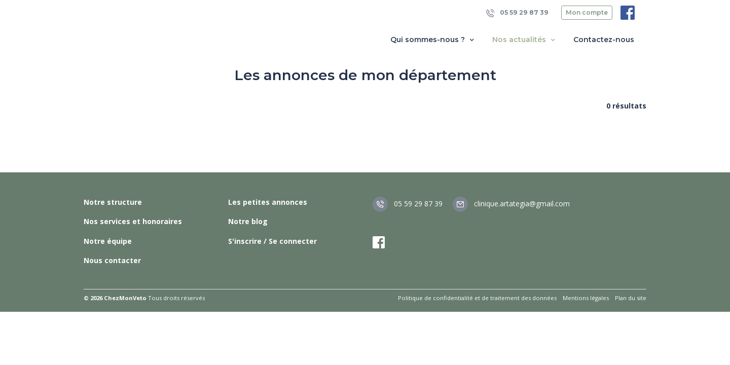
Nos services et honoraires (133, 221)
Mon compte (587, 12)
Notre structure (113, 202)
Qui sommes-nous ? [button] (433, 40)
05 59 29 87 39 (517, 13)
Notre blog (248, 221)
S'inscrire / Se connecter (272, 241)
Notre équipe (108, 241)
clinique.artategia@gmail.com (511, 203)
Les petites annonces (267, 202)
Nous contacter (112, 260)
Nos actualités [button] (524, 40)
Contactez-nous (603, 39)
